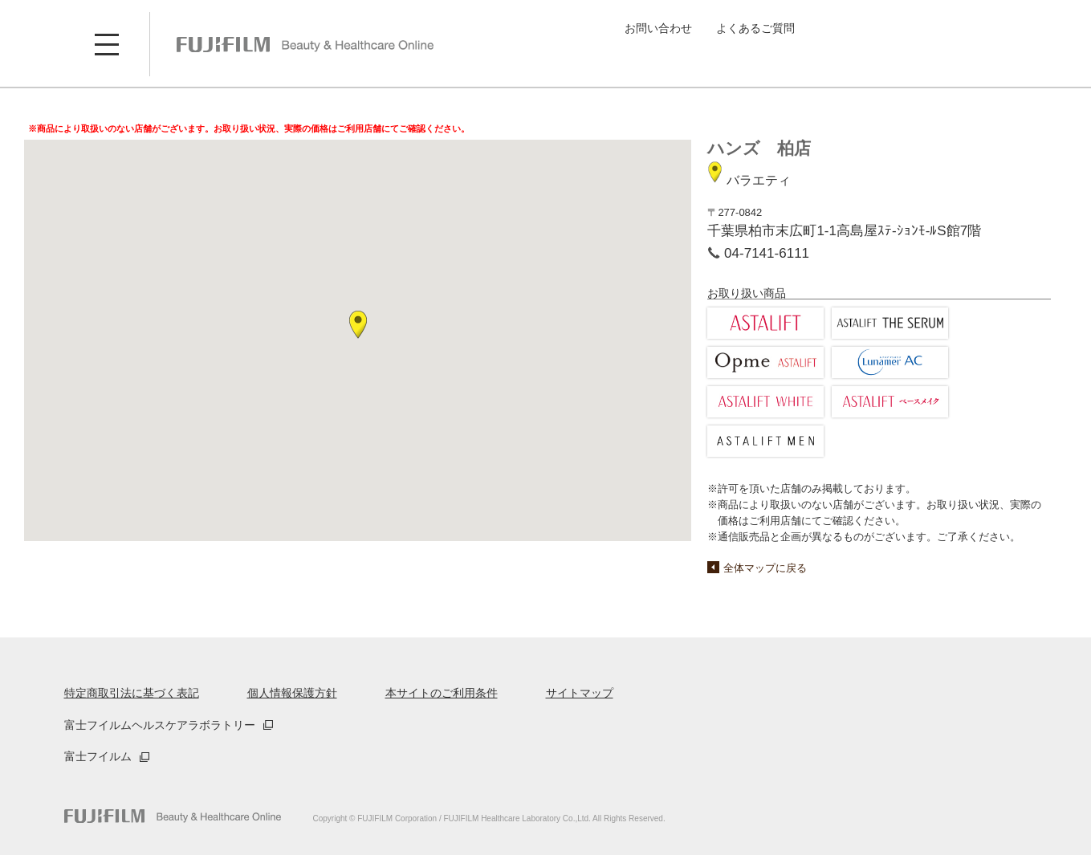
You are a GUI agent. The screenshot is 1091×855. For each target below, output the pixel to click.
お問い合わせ (658, 28)
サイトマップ (579, 692)
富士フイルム (98, 756)
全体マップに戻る (765, 568)
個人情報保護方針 (292, 692)
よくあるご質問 (755, 28)
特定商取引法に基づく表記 (131, 692)
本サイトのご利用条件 (441, 692)
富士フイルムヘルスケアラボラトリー (159, 725)
